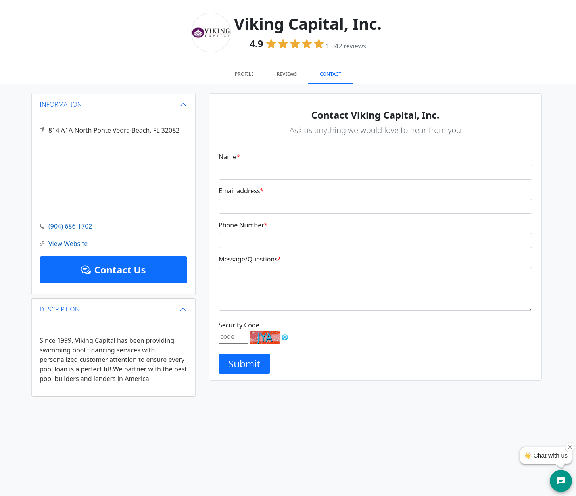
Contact (330, 74)
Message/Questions (250, 259)
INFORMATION (61, 104)
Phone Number (243, 225)
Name (229, 156)
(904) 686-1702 (66, 226)
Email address (241, 190)
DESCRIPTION (59, 309)
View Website (64, 243)
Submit (244, 363)
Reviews (287, 74)
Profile (244, 74)
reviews (346, 46)
